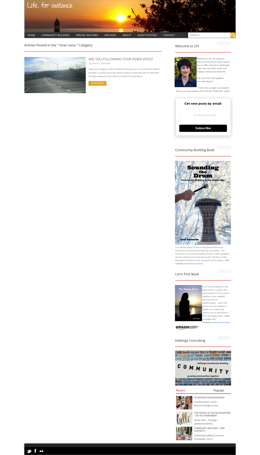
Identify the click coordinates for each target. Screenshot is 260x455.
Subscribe (203, 128)
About (127, 35)
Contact (169, 35)
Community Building (56, 35)
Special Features (87, 35)
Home (31, 35)
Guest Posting (147, 35)
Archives (110, 35)
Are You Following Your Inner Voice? (120, 59)
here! (213, 319)
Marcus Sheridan (101, 63)
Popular (219, 390)
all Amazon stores (221, 322)
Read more (97, 83)
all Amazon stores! (194, 263)
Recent (180, 390)
